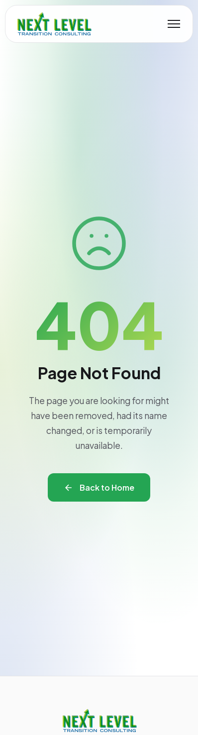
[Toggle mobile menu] (174, 23)
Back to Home (99, 487)
